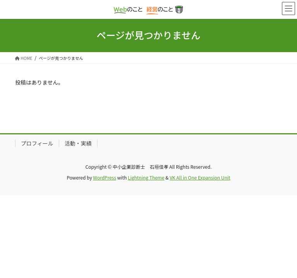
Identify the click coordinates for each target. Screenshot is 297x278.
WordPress (104, 177)
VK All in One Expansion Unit (200, 177)
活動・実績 (78, 143)
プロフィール (37, 143)
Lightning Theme (146, 177)
